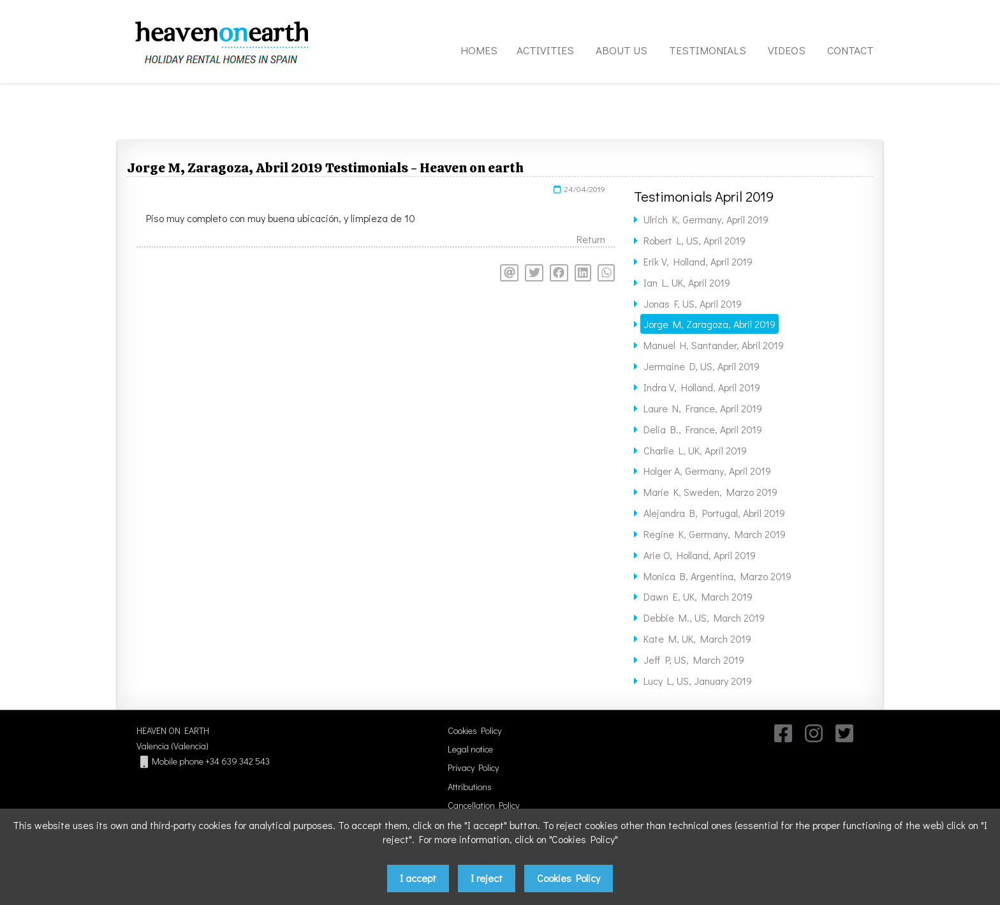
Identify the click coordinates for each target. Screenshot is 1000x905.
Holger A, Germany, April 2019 (707, 470)
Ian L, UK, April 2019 (686, 282)
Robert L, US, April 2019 (694, 240)
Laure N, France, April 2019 (702, 408)
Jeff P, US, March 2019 (693, 659)
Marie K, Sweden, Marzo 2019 (710, 491)
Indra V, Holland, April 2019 (701, 387)
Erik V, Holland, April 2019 (698, 261)
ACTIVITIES (545, 50)
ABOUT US (621, 50)
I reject (487, 878)
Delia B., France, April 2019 (702, 429)
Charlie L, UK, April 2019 (695, 450)
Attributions (470, 787)
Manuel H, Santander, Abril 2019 (713, 345)
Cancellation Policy (483, 805)
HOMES (478, 50)
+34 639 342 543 (237, 761)
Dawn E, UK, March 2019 (698, 596)
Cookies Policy (474, 730)
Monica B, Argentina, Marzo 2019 (717, 576)
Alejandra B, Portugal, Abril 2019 (714, 513)
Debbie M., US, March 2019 (704, 617)
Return (591, 239)
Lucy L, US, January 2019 (697, 680)
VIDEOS (786, 50)
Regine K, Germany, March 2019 (714, 534)
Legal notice (470, 749)
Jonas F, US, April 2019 (692, 303)
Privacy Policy (473, 767)
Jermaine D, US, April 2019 (701, 366)
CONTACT (850, 50)
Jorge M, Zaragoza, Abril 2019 (709, 324)
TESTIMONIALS (707, 50)
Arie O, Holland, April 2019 (699, 555)
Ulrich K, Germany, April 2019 (705, 219)
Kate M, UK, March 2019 (697, 638)
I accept (418, 878)
